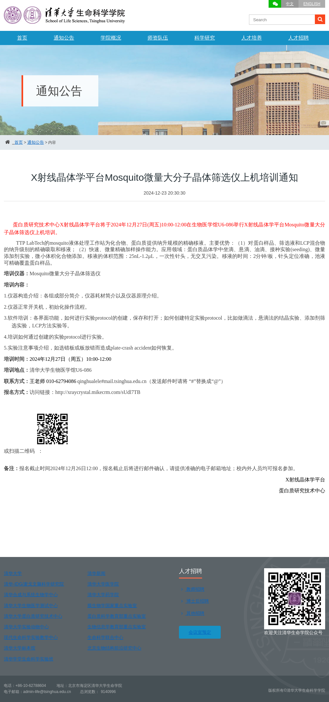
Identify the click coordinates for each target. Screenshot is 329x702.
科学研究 (204, 38)
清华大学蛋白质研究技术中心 (33, 616)
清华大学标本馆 (19, 648)
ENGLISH (311, 4)
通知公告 (64, 38)
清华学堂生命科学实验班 (28, 658)
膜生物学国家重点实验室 (112, 605)
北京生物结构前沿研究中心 (114, 648)
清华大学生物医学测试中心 (31, 605)
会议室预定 (200, 632)
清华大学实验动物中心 (26, 626)
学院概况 (111, 38)
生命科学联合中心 (105, 637)
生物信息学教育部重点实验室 (116, 626)
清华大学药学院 (103, 594)
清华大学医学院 (103, 584)
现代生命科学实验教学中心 (31, 637)
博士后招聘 (194, 601)
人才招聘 (298, 38)
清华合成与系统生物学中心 (31, 594)
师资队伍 (157, 38)
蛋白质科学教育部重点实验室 (116, 616)
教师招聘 (191, 589)
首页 (22, 38)
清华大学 (13, 573)
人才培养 (251, 38)
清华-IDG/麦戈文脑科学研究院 (34, 584)
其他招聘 (191, 613)
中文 (290, 4)
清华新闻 (96, 573)
